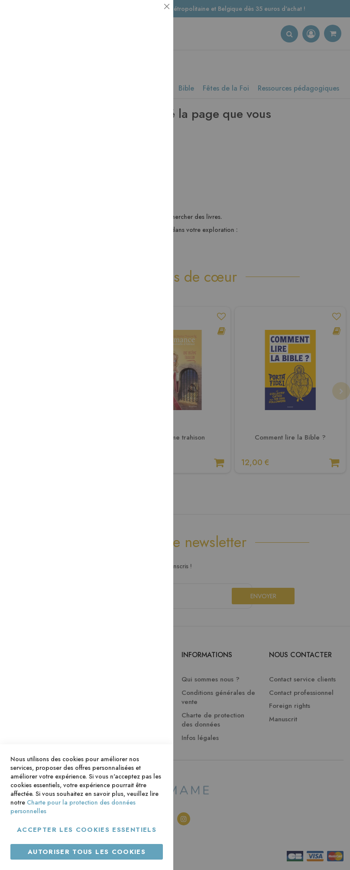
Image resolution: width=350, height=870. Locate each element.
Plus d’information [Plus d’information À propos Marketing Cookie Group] (137, 264)
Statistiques (149, 117)
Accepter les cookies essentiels (86, 829)
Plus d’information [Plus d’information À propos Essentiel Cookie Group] (137, 80)
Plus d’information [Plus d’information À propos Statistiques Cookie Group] (137, 172)
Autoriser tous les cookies (87, 852)
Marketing (149, 209)
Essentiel (149, 17)
